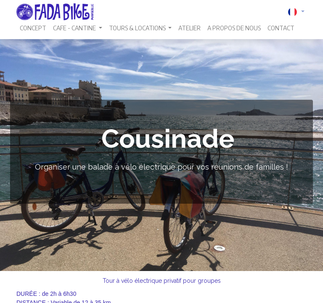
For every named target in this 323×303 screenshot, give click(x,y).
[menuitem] (33, 28)
